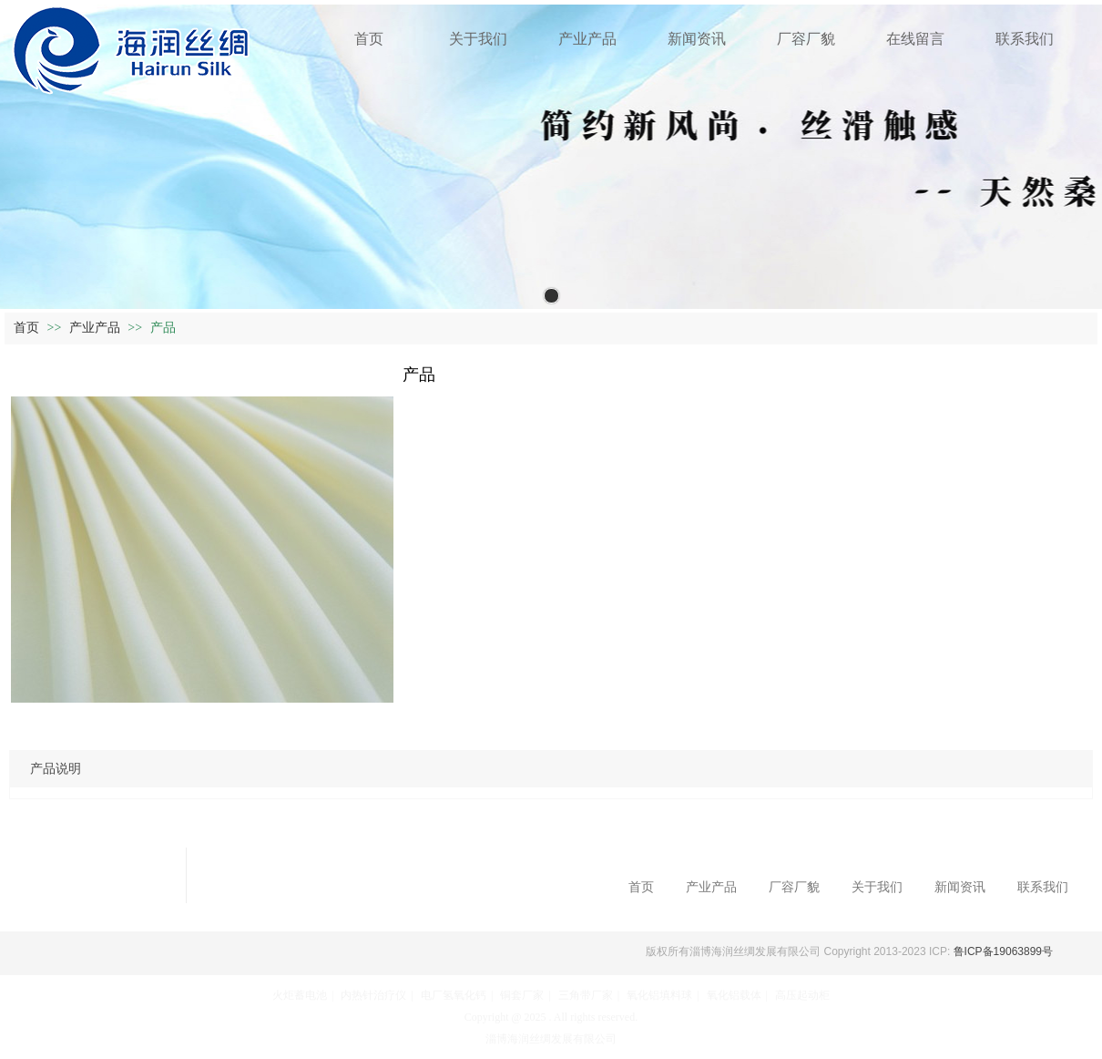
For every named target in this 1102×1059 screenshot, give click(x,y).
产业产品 (96, 327)
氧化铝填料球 (659, 995)
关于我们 (877, 887)
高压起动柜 (802, 995)
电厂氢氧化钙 (453, 995)
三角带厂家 (585, 995)
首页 (26, 327)
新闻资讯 (959, 887)
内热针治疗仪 (373, 995)
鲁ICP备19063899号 (1001, 951)
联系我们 (1042, 887)
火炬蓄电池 (299, 995)
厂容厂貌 (794, 887)
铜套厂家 (522, 995)
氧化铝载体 (734, 995)
